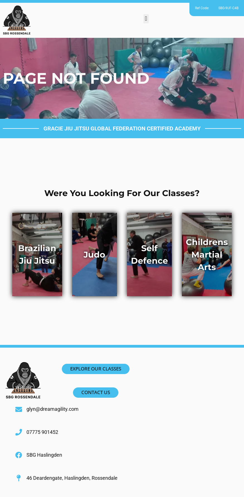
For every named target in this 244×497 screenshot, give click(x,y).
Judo (94, 254)
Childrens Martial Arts (207, 254)
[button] (146, 18)
